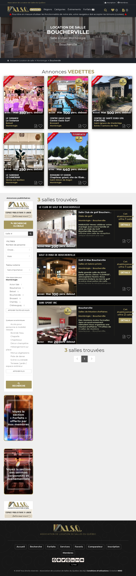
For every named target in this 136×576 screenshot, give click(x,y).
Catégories (59, 10)
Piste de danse (15, 356)
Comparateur (95, 546)
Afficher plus (18, 371)
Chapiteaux (14, 340)
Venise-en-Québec (15, 180)
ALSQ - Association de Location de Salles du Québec (18, 9)
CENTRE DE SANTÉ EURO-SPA (109, 118)
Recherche (18, 384)
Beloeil (9, 123)
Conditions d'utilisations (97, 571)
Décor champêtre (17, 343)
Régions (48, 10)
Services (65, 546)
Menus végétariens (17, 353)
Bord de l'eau (15, 333)
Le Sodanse (12, 118)
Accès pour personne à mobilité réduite (16, 327)
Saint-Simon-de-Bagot (61, 180)
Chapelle (12, 336)
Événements (74, 10)
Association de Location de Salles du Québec (27, 3)
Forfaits (89, 10)
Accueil (21, 546)
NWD (120, 571)
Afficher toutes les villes (18, 310)
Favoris (79, 546)
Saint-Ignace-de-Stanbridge (108, 123)
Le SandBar (12, 175)
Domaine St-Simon (60, 175)
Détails (125, 225)
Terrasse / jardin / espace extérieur (16, 364)
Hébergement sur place (17, 348)
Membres (123, 3)
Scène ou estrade (17, 360)
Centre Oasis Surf (60, 118)
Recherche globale (18, 224)
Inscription (110, 3)
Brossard (54, 123)
